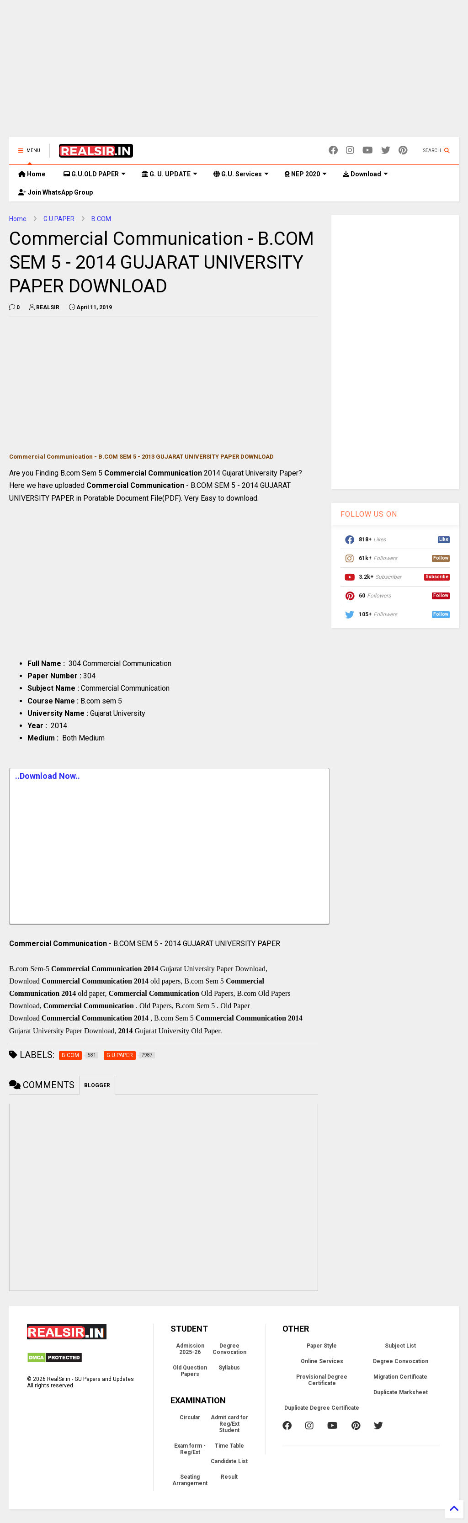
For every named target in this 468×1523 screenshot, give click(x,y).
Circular (190, 1417)
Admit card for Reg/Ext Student (229, 1423)
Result (229, 1477)
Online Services (322, 1361)
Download (365, 174)
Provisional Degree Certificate (321, 1380)
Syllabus (229, 1367)
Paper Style (322, 1346)
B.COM (101, 218)
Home (31, 174)
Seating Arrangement (189, 1480)
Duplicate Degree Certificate (321, 1408)
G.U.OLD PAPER (95, 174)
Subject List (400, 1346)
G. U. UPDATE (169, 174)
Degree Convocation (229, 1349)
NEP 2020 (306, 174)
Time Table (229, 1446)
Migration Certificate (400, 1377)
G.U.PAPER (58, 218)
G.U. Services (241, 174)
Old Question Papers (190, 1370)
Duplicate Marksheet (400, 1392)
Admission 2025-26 (190, 1349)
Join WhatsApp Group (55, 192)
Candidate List (229, 1461)
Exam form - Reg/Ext (190, 1449)
